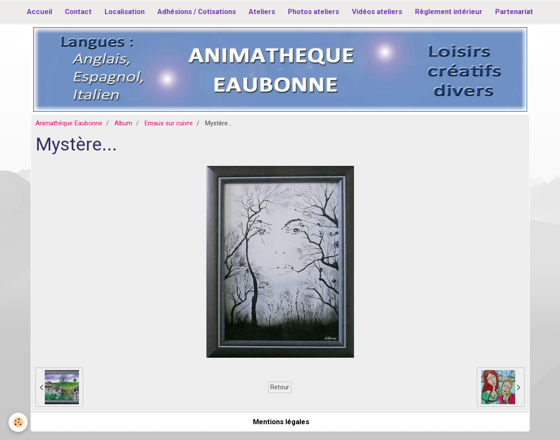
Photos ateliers (313, 11)
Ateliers (262, 11)
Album (123, 123)
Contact (78, 11)
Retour (279, 387)
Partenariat (514, 11)
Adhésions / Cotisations (196, 11)
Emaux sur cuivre (168, 123)
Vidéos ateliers (377, 11)
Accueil (39, 11)
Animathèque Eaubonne (68, 123)
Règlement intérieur (448, 11)
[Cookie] (18, 422)
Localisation (124, 11)
